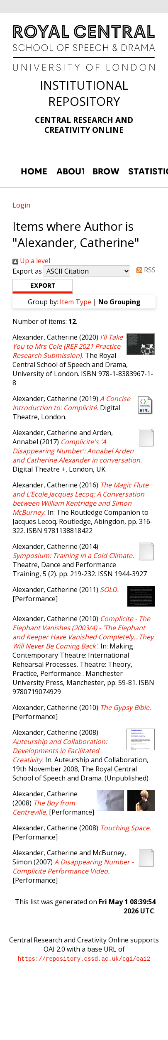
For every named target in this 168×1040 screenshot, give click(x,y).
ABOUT (70, 171)
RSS (144, 269)
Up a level (31, 260)
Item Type (75, 301)
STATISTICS (142, 171)
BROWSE (106, 171)
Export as (27, 271)
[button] (42, 286)
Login (21, 205)
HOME (34, 171)
